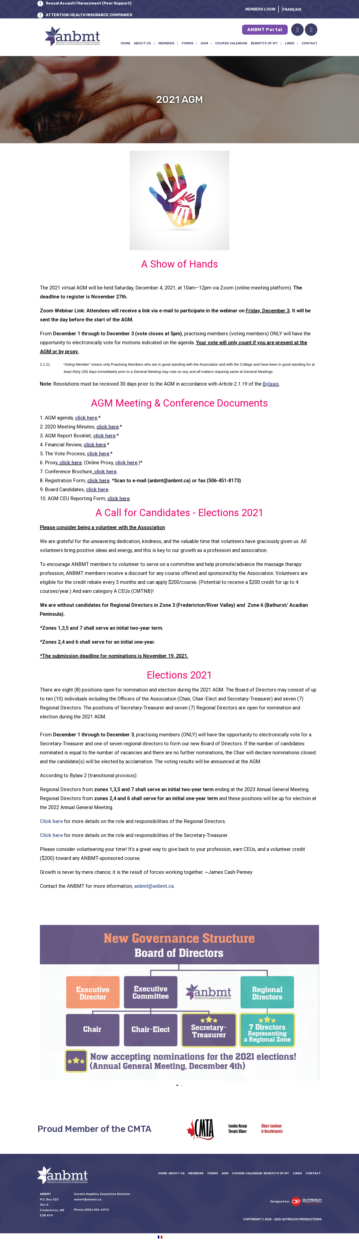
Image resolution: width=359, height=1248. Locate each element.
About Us (144, 43)
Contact (309, 43)
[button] (45, 1003)
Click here (51, 821)
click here (107, 427)
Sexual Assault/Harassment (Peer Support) (88, 3)
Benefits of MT (266, 43)
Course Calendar (231, 43)
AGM (206, 43)
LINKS (291, 43)
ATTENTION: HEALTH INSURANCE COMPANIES (89, 15)
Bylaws (271, 384)
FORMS (189, 43)
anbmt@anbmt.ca (154, 886)
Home (125, 43)
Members (168, 43)
